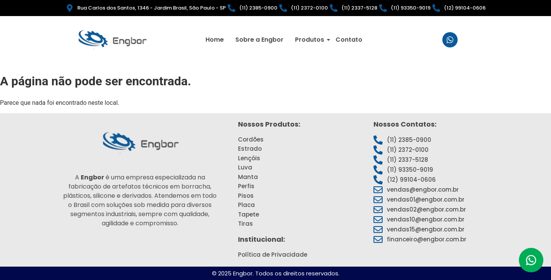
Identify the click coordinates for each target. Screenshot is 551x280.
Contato (349, 39)
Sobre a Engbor (259, 39)
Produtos (310, 39)
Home (214, 39)
